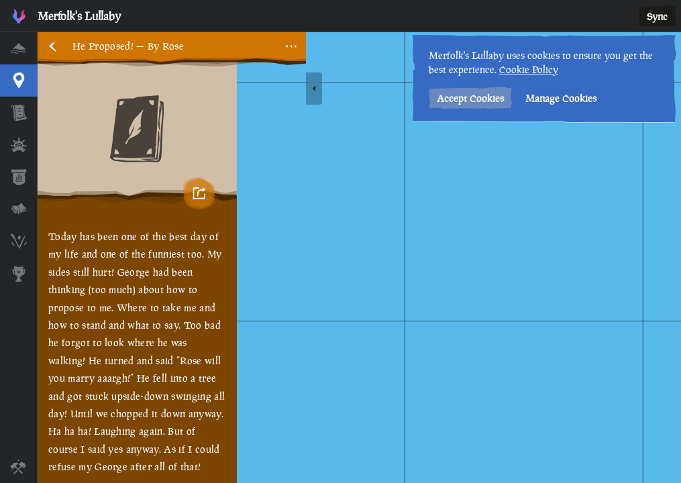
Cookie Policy (528, 69)
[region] (359, 257)
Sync (657, 16)
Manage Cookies (560, 98)
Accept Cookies (470, 98)
